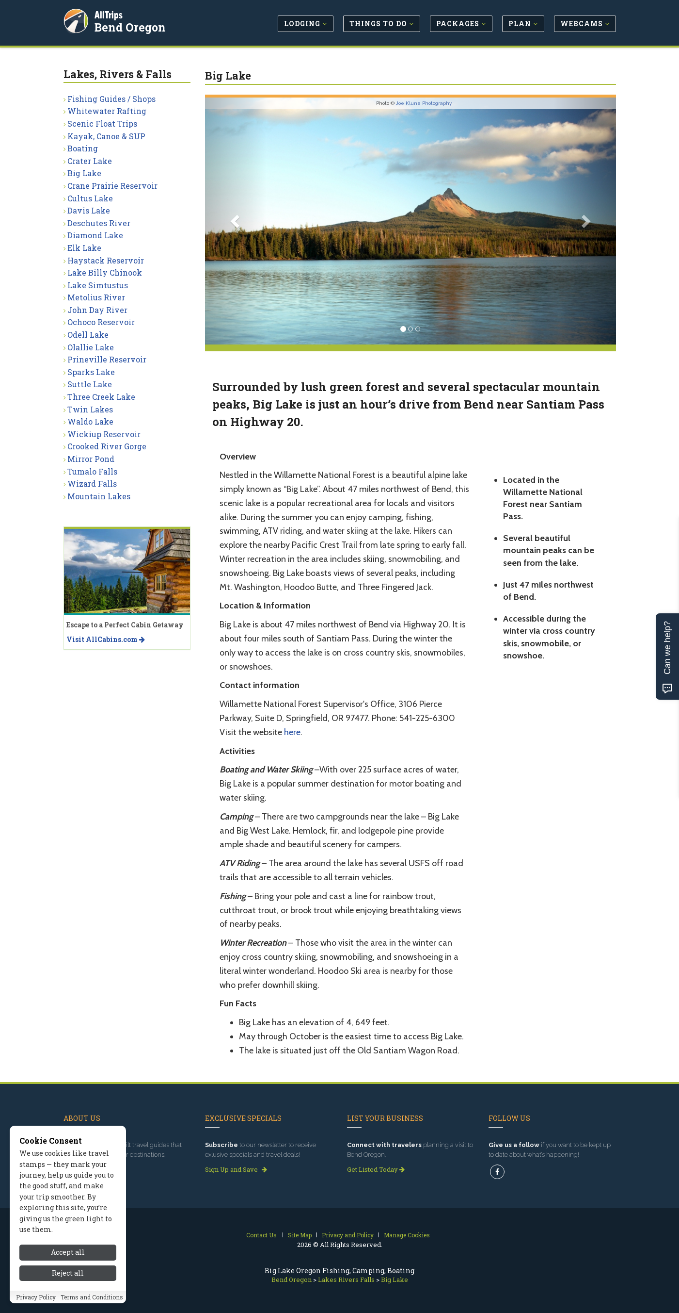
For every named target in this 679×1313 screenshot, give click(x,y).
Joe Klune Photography (424, 103)
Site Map (300, 1235)
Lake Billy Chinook (104, 272)
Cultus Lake (90, 198)
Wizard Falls (92, 483)
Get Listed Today (376, 1169)
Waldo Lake (90, 421)
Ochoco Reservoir (101, 322)
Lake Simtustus (97, 285)
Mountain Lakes (98, 496)
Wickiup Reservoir (104, 434)
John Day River (97, 310)
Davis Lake (88, 210)
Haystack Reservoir (105, 260)
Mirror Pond (90, 459)
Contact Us (261, 1235)
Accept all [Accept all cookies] (68, 1269)
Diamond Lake (95, 235)
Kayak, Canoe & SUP (106, 136)
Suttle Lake (89, 384)
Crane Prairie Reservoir (112, 186)
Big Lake (84, 173)
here (292, 732)
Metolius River (96, 297)
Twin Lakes (90, 409)
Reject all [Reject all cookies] (68, 1290)
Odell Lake (88, 334)
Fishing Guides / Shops (111, 99)
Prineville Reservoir (106, 359)
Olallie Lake (90, 347)
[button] (236, 221)
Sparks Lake (91, 372)
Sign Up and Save (236, 1169)
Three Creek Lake (101, 397)
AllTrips (109, 13)
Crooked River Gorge (106, 446)
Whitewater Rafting (106, 111)
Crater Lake (89, 161)
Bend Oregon (131, 26)
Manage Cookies (407, 1235)
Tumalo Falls (92, 471)
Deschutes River (98, 223)
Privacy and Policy (348, 1235)
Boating (82, 148)
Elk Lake (84, 248)
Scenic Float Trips (102, 123)
